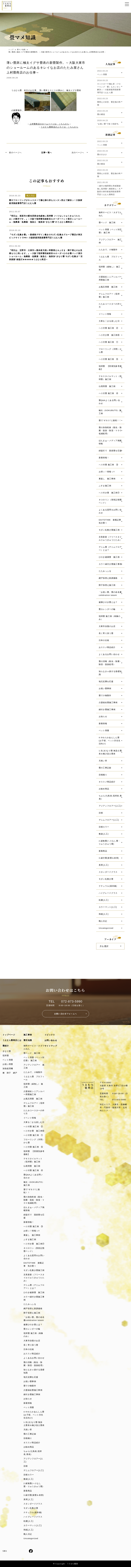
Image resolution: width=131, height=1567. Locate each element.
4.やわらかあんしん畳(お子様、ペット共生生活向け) (110, 740)
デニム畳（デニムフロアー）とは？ (110, 548)
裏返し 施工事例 (107, 479)
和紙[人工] (103, 914)
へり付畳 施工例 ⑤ (108, 359)
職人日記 (103, 921)
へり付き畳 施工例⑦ (109, 493)
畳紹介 (6, 1046)
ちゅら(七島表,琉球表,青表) (110, 797)
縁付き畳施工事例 (107, 709)
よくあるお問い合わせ (109, 654)
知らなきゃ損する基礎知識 (110, 672)
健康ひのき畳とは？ (108, 602)
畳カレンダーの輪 (107, 609)
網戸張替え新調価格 (108, 578)
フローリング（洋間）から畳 (110, 350)
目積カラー (104, 827)
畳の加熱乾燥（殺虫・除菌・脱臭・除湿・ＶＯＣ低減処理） (110, 430)
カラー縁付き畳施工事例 (110, 564)
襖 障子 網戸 (10, 1073)
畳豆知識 (28, 1040)
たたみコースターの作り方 (110, 305)
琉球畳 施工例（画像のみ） (109, 617)
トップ (11, 49)
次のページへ (78, 152)
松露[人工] (103, 900)
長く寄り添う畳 (106, 633)
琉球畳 (6, 1055)
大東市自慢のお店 (107, 626)
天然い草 (103, 761)
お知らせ (103, 716)
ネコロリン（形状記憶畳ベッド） (110, 501)
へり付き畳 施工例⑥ (109, 335)
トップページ (9, 1035)
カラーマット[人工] (108, 907)
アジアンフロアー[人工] (110, 806)
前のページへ (15, 152)
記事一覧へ (46, 152)
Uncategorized (106, 928)
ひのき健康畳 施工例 (109, 557)
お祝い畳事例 (105, 688)
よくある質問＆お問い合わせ (110, 511)
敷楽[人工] (103, 834)
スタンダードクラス (108, 872)
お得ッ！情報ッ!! (107, 472)
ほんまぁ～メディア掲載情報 (110, 442)
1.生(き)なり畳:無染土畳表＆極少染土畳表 (110, 752)
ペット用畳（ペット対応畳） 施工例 (110, 231)
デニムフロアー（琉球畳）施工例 (109, 295)
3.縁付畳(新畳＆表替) (109, 858)
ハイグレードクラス (108, 893)
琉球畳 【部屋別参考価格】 (110, 367)
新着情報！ (104, 458)
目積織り (103, 775)
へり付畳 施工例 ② (108, 328)
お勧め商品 (104, 789)
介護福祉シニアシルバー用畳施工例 (110, 278)
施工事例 (28, 1035)
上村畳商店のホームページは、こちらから (49, 124)
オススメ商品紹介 (107, 782)
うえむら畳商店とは (12, 1040)
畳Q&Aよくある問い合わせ (109, 401)
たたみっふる (105, 571)
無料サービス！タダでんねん (110, 214)
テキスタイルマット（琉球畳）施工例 (110, 377)
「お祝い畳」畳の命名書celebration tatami (110, 593)
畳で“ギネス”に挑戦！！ (110, 420)
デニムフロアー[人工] (109, 820)
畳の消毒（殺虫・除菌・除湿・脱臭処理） (110, 662)
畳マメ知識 (21, 49)
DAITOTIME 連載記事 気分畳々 (111, 521)
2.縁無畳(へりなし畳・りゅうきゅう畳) (109, 842)
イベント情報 (105, 314)
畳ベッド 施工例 (107, 222)
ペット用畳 (104, 730)
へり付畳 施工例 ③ (108, 465)
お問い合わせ (51, 1040)
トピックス (50, 1035)
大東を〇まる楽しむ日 (109, 321)
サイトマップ (51, 1046)
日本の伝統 (104, 640)
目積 (101, 813)
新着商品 (103, 851)
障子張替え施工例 (107, 585)
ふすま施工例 (105, 486)
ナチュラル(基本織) (108, 886)
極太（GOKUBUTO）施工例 (110, 411)
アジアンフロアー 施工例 (110, 241)
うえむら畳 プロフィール (110, 258)
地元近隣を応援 (106, 681)
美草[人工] (103, 865)
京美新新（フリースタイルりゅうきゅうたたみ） (110, 538)
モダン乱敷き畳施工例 (109, 530)
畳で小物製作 (105, 695)
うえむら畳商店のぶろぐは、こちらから (59, 127)
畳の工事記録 (105, 768)
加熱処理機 (8, 1068)
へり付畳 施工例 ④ (108, 393)
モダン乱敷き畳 (106, 879)
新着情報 (103, 723)
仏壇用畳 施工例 (107, 386)
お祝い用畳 (8, 1064)
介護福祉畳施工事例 (108, 702)
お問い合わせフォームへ (65, 1013)
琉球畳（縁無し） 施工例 (109, 268)
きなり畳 (7, 1051)
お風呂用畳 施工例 (108, 287)
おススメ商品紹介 (107, 647)
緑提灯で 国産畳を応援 (110, 451)
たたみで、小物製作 (108, 250)
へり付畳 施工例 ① (108, 342)
